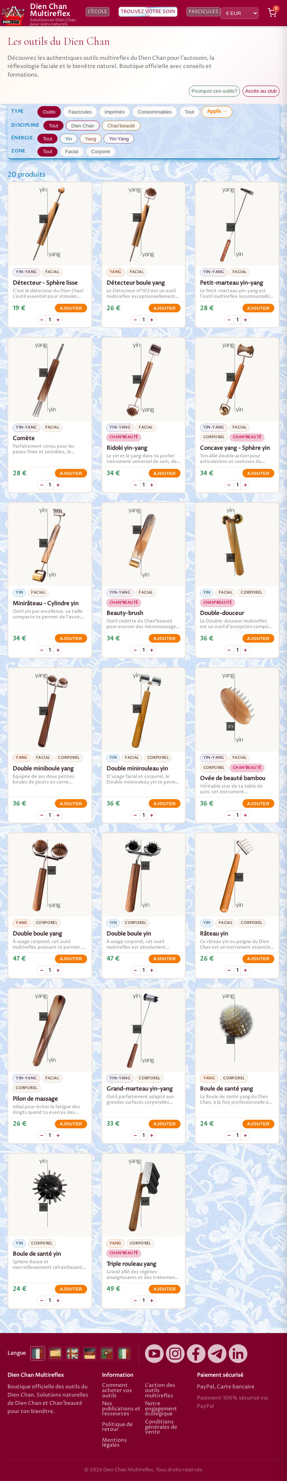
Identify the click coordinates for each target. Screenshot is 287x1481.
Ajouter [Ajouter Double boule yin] (165, 958)
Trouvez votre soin (148, 12)
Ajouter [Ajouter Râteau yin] (258, 958)
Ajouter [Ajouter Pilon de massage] (71, 1124)
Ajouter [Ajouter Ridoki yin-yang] (165, 473)
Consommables (155, 112)
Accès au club (261, 91)
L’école (97, 12)
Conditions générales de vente (161, 1427)
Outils (49, 112)
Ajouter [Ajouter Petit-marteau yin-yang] (258, 308)
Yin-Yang (119, 139)
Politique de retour (117, 1427)
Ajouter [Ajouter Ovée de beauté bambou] (258, 803)
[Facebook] (196, 1353)
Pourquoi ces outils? (214, 91)
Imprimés (115, 112)
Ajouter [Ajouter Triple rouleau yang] (165, 1289)
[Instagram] (175, 1353)
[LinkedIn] (238, 1353)
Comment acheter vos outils (117, 1390)
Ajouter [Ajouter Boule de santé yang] (258, 1124)
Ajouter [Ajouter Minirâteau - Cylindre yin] (71, 638)
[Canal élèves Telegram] (217, 1353)
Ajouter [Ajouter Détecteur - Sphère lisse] (71, 308)
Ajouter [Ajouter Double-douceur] (258, 638)
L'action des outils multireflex (160, 1390)
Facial (71, 151)
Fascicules (203, 12)
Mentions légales (114, 1443)
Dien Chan (82, 126)
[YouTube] (154, 1353)
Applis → (217, 111)
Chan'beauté (121, 126)
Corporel (100, 151)
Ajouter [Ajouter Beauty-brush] (165, 638)
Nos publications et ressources (121, 1409)
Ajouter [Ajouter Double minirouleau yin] (165, 803)
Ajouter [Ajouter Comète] (71, 473)
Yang (90, 139)
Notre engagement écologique (161, 1409)
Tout (189, 112)
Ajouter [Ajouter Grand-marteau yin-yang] (165, 1124)
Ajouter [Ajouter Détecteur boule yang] (165, 308)
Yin (68, 139)
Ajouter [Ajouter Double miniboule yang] (71, 803)
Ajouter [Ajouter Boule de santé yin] (71, 1289)
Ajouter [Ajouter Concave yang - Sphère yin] (258, 473)
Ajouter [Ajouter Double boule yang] (71, 958)
